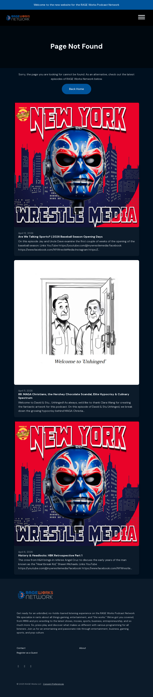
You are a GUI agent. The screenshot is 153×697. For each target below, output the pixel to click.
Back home (76, 89)
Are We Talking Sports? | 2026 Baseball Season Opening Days (60, 236)
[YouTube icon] (18, 666)
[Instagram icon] (24, 666)
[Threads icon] (31, 666)
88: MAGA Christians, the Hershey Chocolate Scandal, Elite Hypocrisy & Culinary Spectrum (73, 396)
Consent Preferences (53, 684)
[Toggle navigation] (141, 17)
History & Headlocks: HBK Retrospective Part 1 (50, 555)
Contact (21, 648)
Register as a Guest (27, 652)
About (82, 648)
